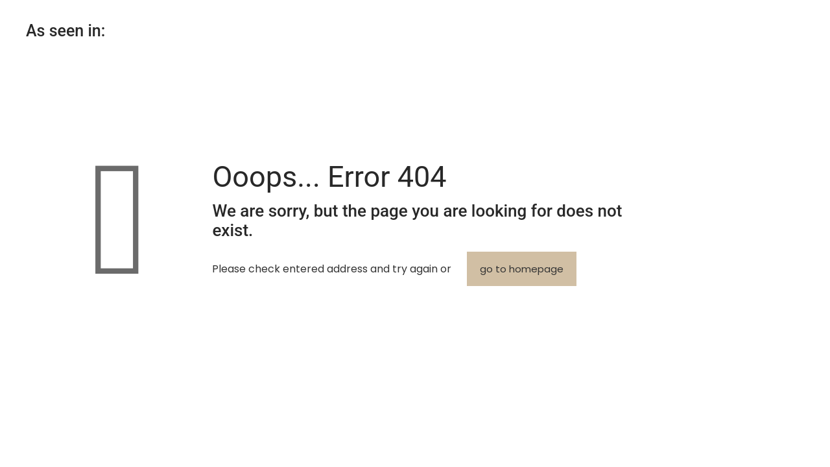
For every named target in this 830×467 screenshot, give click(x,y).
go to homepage (521, 269)
